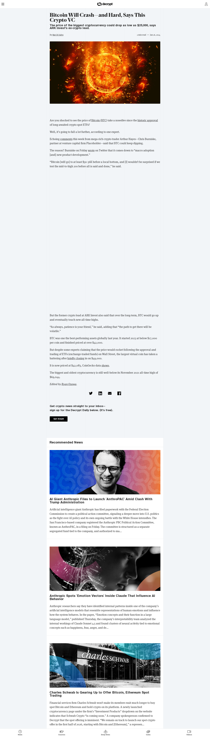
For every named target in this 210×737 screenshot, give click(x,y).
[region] (105, 111)
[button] (91, 393)
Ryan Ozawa (69, 384)
